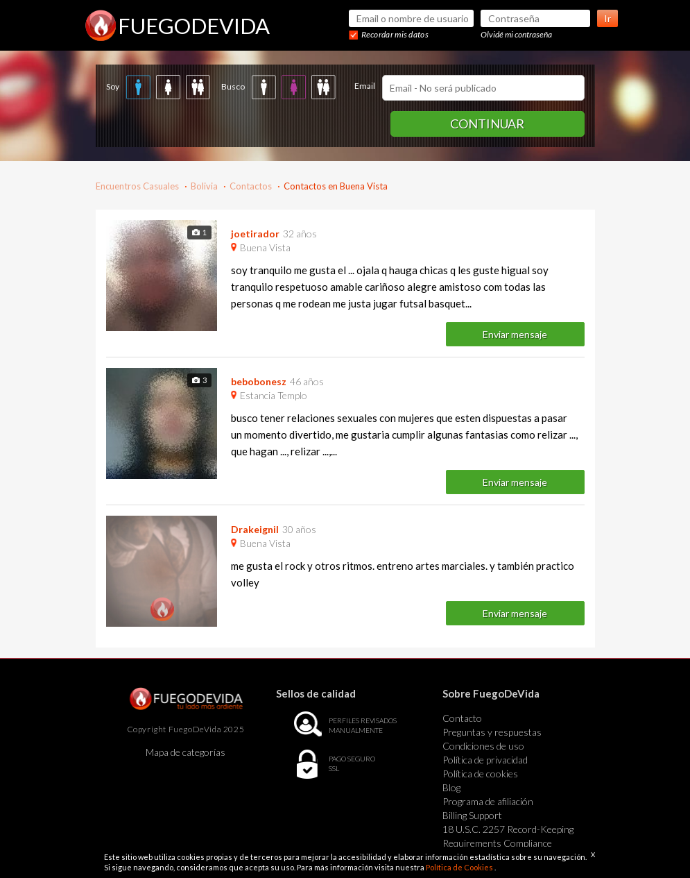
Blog (451, 787)
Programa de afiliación (487, 801)
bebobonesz (258, 381)
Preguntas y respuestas (492, 732)
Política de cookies (480, 773)
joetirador (255, 233)
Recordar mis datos (395, 34)
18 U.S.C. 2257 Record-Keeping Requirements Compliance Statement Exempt (507, 843)
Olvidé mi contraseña (516, 34)
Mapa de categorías (185, 752)
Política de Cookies (460, 867)
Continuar (487, 123)
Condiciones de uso (483, 746)
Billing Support (472, 815)
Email (364, 86)
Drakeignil (255, 529)
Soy (112, 86)
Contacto (462, 718)
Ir (607, 18)
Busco (233, 86)
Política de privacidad (485, 760)
